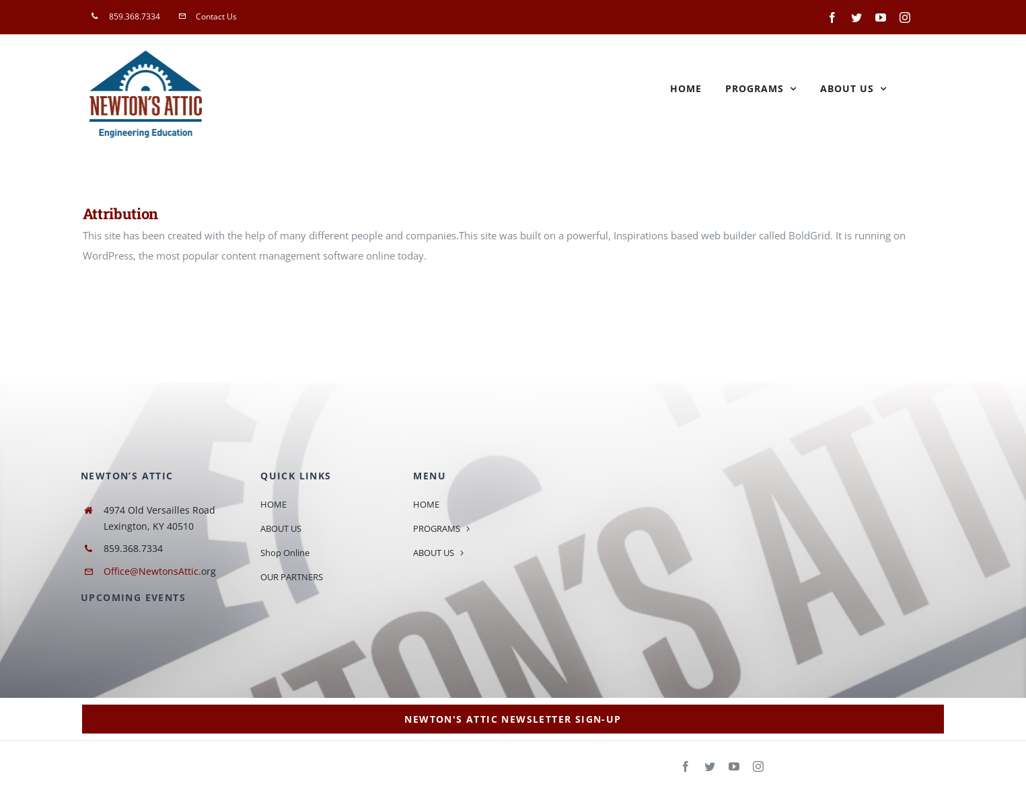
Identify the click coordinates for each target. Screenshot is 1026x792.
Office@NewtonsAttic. (152, 571)
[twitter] (709, 766)
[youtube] (734, 766)
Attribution (120, 213)
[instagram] (758, 766)
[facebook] (685, 766)
